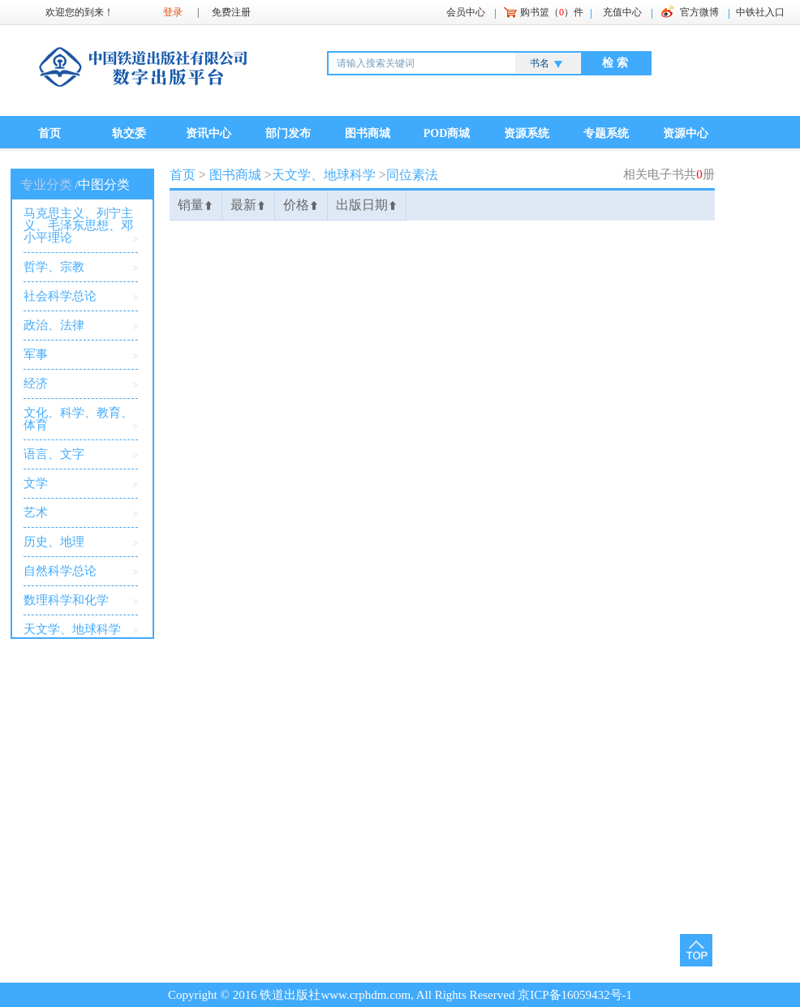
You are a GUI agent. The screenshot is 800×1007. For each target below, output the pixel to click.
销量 (195, 205)
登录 (173, 12)
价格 (301, 205)
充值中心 (622, 12)
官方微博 (699, 12)
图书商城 (367, 133)
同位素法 (412, 175)
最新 (248, 205)
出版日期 (367, 205)
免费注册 (231, 12)
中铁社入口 (760, 12)
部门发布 (288, 133)
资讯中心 (208, 133)
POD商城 (447, 133)
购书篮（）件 (551, 12)
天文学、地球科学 (324, 175)
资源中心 (685, 133)
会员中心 (465, 12)
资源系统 (526, 133)
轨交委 (129, 133)
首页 (49, 133)
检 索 (615, 63)
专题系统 (606, 133)
